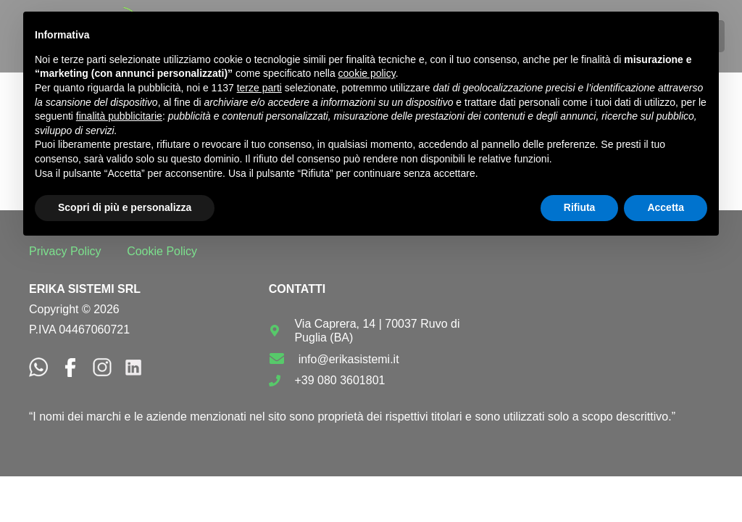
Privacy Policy (65, 251)
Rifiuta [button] (580, 207)
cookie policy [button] (367, 73)
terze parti (259, 88)
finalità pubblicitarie (119, 116)
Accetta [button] (665, 207)
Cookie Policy (162, 251)
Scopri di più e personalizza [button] (124, 207)
